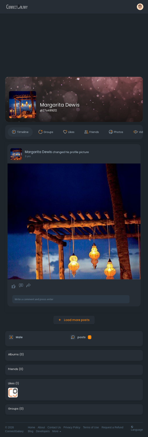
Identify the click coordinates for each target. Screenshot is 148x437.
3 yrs (28, 156)
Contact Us (54, 427)
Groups (13, 408)
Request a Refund (112, 427)
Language (137, 428)
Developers (43, 431)
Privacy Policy (72, 427)
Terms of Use (91, 427)
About (41, 427)
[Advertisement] (74, 46)
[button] (140, 7)
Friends (13, 369)
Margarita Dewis (60, 105)
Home (31, 427)
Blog (30, 431)
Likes (11, 383)
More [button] (56, 431)
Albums (13, 354)
